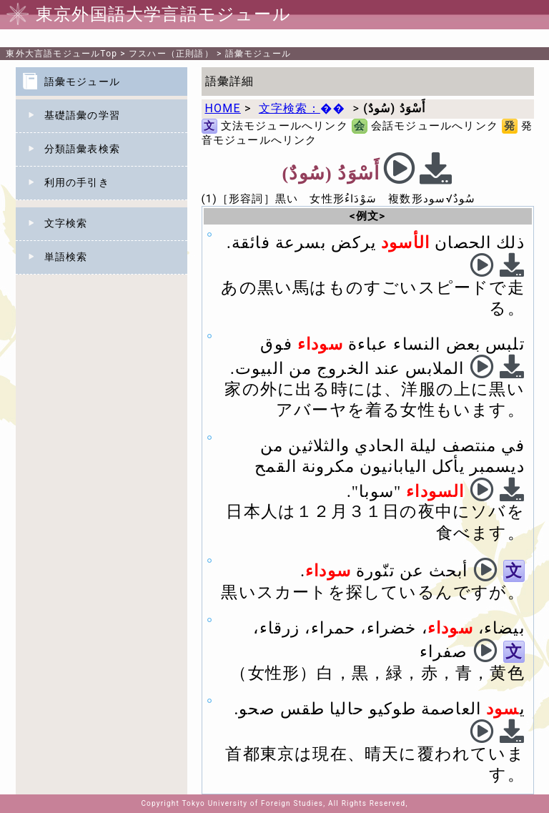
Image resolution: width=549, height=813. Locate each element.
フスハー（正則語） (171, 54)
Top (61, 54)
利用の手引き (76, 182)
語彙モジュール (258, 54)
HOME (223, 108)
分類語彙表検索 (82, 148)
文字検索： (302, 108)
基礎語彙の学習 (82, 115)
